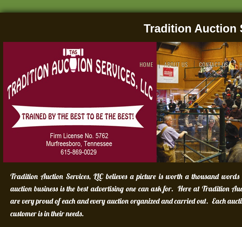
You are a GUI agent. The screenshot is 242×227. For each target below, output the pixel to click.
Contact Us (213, 64)
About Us (176, 64)
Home (146, 64)
